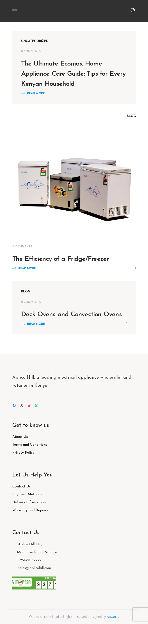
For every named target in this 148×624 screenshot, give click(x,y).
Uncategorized (35, 41)
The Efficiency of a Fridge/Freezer (60, 259)
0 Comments (31, 51)
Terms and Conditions (29, 445)
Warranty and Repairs (30, 510)
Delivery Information (29, 502)
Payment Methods (27, 494)
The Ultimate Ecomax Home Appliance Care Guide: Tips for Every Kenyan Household (73, 74)
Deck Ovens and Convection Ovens (71, 314)
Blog (131, 116)
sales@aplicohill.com (34, 568)
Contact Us (21, 486)
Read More (36, 93)
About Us (20, 437)
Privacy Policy (23, 452)
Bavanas (113, 617)
